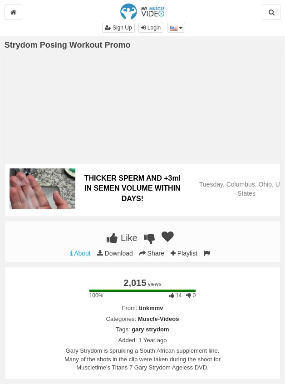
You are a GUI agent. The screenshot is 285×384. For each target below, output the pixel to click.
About (80, 253)
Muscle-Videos (158, 318)
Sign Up (118, 28)
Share (151, 253)
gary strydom (150, 329)
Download (115, 253)
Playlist (184, 253)
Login (151, 28)
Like (122, 238)
